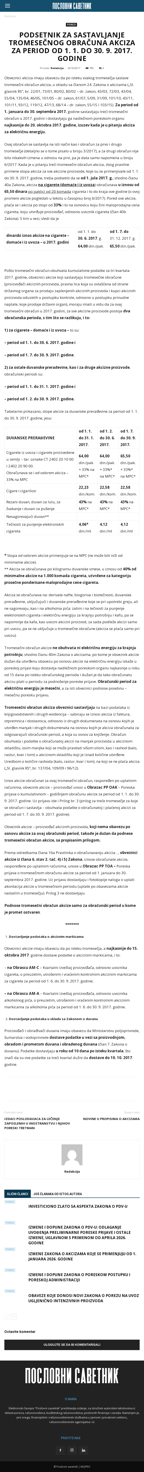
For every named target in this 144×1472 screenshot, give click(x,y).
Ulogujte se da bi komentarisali (72, 1344)
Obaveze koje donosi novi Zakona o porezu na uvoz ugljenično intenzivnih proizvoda (83, 1298)
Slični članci (17, 1194)
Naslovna (10, 16)
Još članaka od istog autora (57, 1194)
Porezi (71, 24)
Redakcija (57, 68)
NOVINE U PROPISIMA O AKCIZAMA (111, 1119)
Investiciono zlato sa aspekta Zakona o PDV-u (77, 1206)
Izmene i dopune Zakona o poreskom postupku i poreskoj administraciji (79, 1277)
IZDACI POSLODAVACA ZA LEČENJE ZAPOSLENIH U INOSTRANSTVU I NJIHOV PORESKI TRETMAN (37, 1123)
